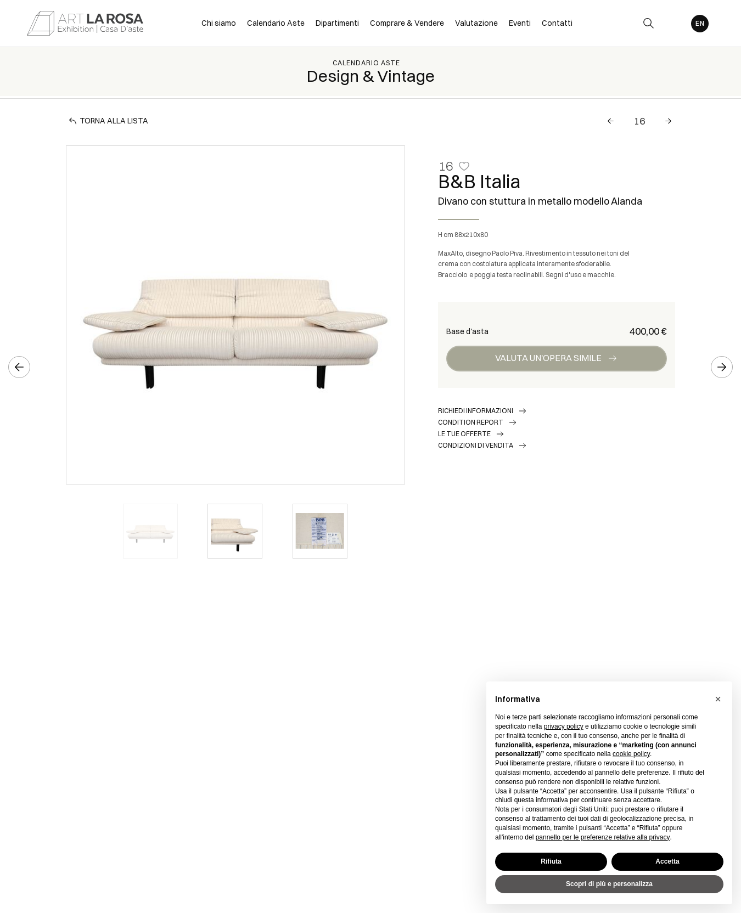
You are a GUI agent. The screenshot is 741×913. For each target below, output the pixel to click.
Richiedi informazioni (475, 411)
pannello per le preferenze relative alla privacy (603, 837)
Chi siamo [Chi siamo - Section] (218, 23)
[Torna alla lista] (110, 121)
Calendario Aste (366, 63)
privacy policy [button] (563, 726)
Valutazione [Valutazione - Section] (476, 23)
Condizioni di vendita (475, 445)
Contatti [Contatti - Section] (557, 23)
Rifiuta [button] (551, 861)
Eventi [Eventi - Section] (520, 23)
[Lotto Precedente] (611, 121)
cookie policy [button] (631, 754)
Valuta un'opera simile (548, 357)
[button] (718, 699)
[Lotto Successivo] (668, 121)
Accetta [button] (667, 861)
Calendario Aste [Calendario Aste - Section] (276, 23)
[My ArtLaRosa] (673, 23)
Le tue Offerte (464, 434)
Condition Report (470, 422)
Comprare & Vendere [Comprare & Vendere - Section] (407, 23)
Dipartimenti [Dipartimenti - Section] (337, 23)
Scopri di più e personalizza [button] (609, 884)
